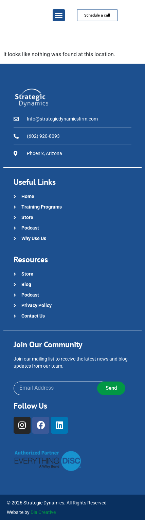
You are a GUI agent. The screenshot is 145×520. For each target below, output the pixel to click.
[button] (59, 15)
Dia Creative (43, 512)
